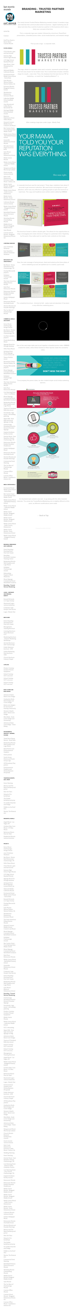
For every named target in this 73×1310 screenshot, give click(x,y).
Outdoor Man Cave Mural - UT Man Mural (9, 827)
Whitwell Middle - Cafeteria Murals (9, 71)
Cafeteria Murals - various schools (9, 203)
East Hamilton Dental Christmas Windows (9, 252)
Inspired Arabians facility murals (9, 433)
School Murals (8, 48)
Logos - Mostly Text (9, 612)
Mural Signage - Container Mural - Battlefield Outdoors (10, 371)
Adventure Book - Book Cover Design (9, 695)
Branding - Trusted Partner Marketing (9, 586)
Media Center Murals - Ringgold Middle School (9, 185)
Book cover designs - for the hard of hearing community (10, 706)
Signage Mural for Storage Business (9, 345)
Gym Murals (7, 230)
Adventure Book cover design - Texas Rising (10, 724)
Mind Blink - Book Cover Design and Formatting (9, 718)
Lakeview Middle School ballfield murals (9, 100)
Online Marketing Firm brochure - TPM (9, 653)
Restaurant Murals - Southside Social (10, 302)
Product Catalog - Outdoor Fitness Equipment (9, 669)
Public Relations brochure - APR (9, 648)
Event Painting (8, 783)
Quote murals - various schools (8, 173)
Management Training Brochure (9, 627)
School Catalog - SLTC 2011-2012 (9, 683)
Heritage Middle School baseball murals (8, 111)
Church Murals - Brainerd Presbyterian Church (9, 1135)
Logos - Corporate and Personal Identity (9, 594)
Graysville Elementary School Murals (9, 141)
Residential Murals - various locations (10, 837)
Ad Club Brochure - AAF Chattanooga (9, 644)
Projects (6, 843)
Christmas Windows (9, 243)
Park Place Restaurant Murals (9, 288)
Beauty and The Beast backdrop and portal (10, 787)
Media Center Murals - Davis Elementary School (9, 197)
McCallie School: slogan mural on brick (9, 147)
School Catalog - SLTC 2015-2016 (9, 675)
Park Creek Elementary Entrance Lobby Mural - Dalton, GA (9, 179)
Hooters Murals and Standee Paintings (10, 306)
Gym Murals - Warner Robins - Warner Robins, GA (9, 82)
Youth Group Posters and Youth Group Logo (9, 759)
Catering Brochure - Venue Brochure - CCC (10, 632)
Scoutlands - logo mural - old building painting (9, 414)
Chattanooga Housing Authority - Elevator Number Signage (10, 427)
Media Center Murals (8, 158)
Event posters (8, 755)
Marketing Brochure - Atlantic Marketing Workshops (10, 638)
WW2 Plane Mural (9, 349)
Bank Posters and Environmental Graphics (9, 750)
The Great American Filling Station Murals (10, 282)
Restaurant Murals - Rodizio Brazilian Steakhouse (10, 293)
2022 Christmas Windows (8, 247)
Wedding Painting (9, 1153)
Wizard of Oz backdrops (8, 795)
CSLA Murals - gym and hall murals (9, 52)
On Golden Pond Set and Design (10, 803)
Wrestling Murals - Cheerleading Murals (9, 219)
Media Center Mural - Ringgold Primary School (10, 208)
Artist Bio (6, 31)
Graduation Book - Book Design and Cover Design (9, 700)
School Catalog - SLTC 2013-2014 (9, 679)
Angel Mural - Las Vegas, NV (9, 823)
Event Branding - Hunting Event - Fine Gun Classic (9, 551)
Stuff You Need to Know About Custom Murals (9, 41)
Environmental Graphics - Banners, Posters (9, 733)
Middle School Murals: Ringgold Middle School (9, 225)
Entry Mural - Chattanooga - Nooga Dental (8, 325)
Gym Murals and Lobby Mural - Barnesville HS (9, 106)
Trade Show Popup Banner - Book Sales (9, 739)
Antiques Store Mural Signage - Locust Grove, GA (9, 353)
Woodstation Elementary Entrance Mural (8, 94)
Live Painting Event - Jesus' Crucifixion (10, 393)
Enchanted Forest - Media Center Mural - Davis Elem (10, 76)
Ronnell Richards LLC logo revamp (9, 600)
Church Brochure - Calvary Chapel (9, 658)
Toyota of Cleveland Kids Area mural (10, 409)
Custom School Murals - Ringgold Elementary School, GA (9, 235)
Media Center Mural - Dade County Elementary (10, 191)
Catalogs (6, 664)
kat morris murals (9, 8)
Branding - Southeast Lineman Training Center (10, 557)
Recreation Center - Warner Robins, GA (9, 362)
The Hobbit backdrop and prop (9, 799)
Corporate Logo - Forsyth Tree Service (10, 608)
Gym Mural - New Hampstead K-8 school (9, 66)
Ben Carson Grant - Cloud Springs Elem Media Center (9, 129)
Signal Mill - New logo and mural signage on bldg (9, 420)
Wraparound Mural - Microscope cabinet (10, 169)
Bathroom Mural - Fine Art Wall (9, 833)
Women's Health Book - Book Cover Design (9, 712)
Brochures (7, 617)
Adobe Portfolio (46, 528)
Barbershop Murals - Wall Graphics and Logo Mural (10, 404)
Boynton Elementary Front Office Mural (9, 117)
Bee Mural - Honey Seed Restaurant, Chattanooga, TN (9, 266)
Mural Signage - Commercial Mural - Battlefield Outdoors (10, 398)
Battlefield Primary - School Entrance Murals (10, 214)
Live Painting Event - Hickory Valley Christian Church (10, 1165)
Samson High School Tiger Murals (10, 56)
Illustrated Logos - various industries (9, 604)
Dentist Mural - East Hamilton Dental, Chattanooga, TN (10, 438)
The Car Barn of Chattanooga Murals (8, 311)
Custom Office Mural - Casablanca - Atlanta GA (10, 477)
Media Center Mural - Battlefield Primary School (10, 135)
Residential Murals (9, 818)
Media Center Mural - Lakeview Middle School (10, 163)
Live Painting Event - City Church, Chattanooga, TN (10, 1171)
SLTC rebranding (9, 1027)
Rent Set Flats (8, 792)
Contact (6, 36)
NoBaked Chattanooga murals (8, 276)
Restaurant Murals (9, 1180)
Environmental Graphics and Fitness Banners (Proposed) (8, 770)
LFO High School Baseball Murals (9, 61)
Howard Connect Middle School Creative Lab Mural (9, 123)
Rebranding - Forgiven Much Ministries (8, 574)
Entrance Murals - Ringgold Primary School (9, 88)
